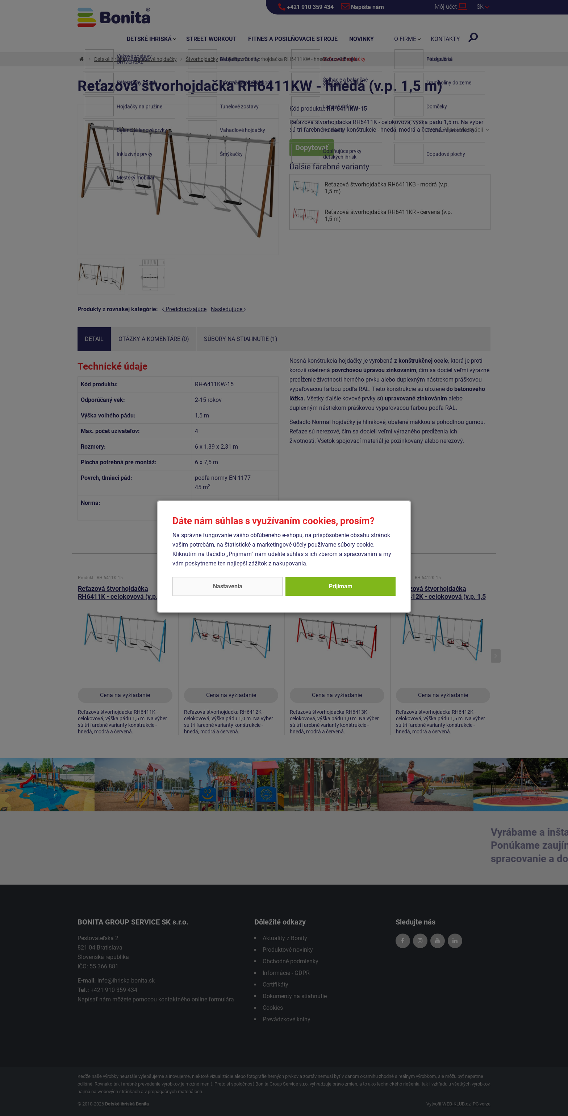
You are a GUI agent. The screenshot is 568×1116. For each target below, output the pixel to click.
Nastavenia (227, 586)
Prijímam (340, 586)
